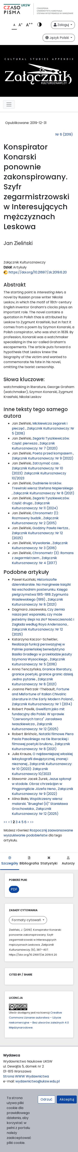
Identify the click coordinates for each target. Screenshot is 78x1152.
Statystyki (48, 861)
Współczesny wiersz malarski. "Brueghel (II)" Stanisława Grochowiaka (40, 803)
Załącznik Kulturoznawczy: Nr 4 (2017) (34, 560)
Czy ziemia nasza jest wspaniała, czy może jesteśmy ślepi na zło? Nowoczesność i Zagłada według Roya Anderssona (43, 617)
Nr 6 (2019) (64, 134)
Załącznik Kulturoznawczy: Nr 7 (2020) (35, 446)
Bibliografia (29, 861)
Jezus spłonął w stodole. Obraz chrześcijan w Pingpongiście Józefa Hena (41, 783)
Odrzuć (46, 1099)
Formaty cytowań (27, 920)
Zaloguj (62, 24)
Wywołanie (41, 543)
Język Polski (57, 37)
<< (5, 822)
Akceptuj (66, 1099)
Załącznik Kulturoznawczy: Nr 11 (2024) (35, 506)
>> (32, 822)
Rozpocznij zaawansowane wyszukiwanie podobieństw (38, 833)
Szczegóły (9, 861)
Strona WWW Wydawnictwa (26, 1076)
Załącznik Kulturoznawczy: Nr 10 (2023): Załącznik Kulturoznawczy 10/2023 (39, 473)
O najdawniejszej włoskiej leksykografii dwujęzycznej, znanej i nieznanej (42, 759)
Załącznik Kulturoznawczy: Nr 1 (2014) (42, 704)
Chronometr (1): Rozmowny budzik (35, 515)
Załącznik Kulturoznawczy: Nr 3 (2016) (40, 545)
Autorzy (68, 861)
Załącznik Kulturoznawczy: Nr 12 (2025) (35, 726)
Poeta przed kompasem (52, 453)
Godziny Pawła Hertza (50, 528)
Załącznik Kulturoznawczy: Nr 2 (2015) (35, 520)
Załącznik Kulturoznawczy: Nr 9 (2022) (42, 458)
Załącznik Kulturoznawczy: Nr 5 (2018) (38, 662)
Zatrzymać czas (45, 463)
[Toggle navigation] (9, 104)
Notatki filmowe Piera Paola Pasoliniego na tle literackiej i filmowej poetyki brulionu (42, 739)
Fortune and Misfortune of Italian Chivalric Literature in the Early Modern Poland (42, 694)
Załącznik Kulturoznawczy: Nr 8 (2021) (43, 493)
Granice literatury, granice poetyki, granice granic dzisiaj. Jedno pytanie (42, 674)
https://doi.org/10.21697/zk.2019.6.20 (35, 272)
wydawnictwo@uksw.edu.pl (37, 1081)
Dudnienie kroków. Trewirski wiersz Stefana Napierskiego (42, 486)
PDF (14, 889)
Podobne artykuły (26, 572)
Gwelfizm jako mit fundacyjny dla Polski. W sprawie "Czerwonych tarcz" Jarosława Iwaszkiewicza (38, 716)
